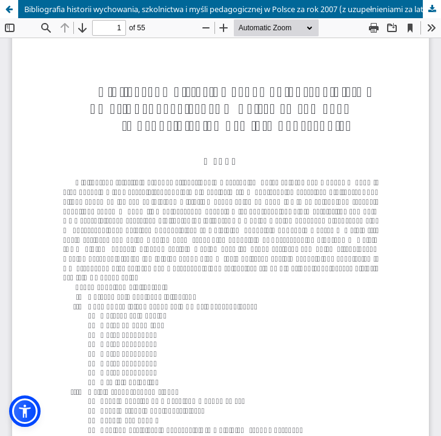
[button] (25, 411)
